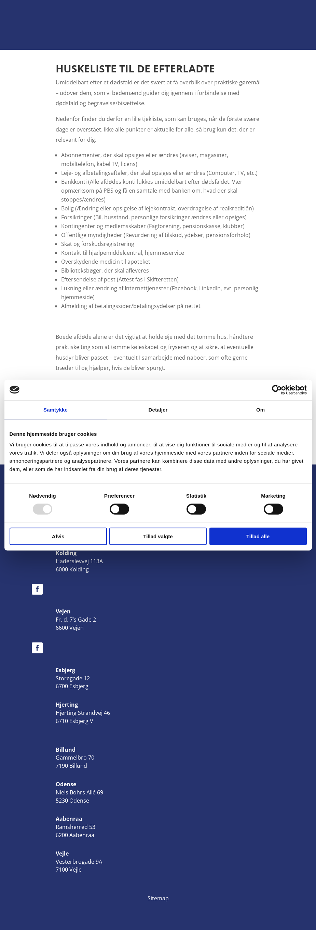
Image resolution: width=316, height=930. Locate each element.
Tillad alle (258, 536)
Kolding (66, 553)
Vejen (63, 611)
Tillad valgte (158, 536)
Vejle (62, 853)
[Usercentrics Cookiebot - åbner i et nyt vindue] (277, 390)
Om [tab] (260, 409)
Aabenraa (69, 818)
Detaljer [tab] (158, 409)
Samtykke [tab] (55, 409)
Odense (66, 784)
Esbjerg (65, 670)
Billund (65, 749)
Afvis (58, 536)
